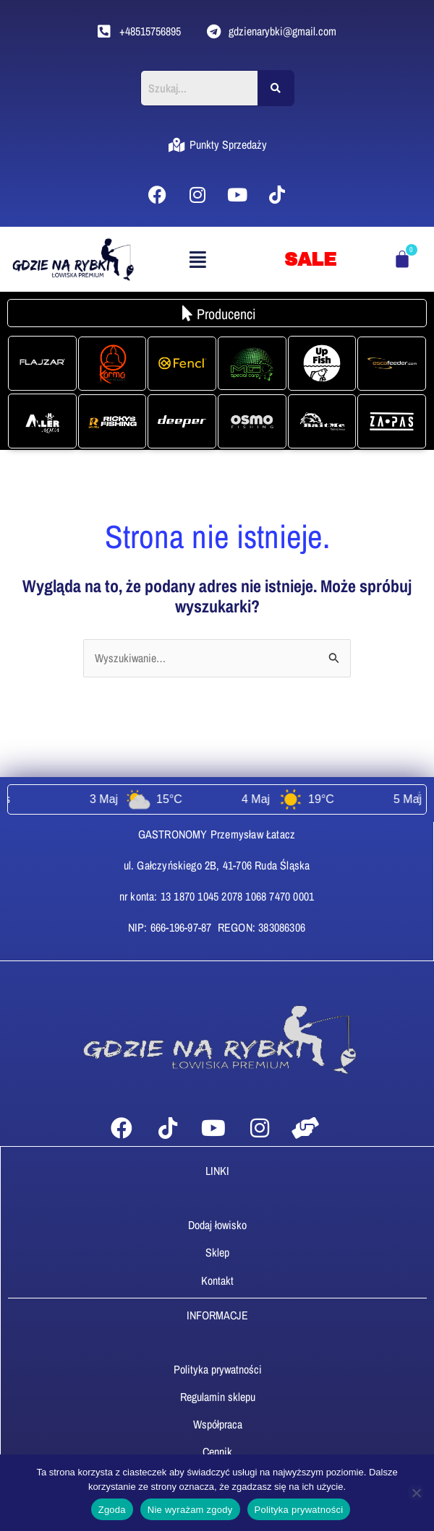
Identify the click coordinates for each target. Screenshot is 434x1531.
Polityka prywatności (299, 1509)
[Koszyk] (402, 259)
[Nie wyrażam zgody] (416, 1493)
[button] (197, 259)
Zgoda (112, 1509)
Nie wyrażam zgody (190, 1509)
